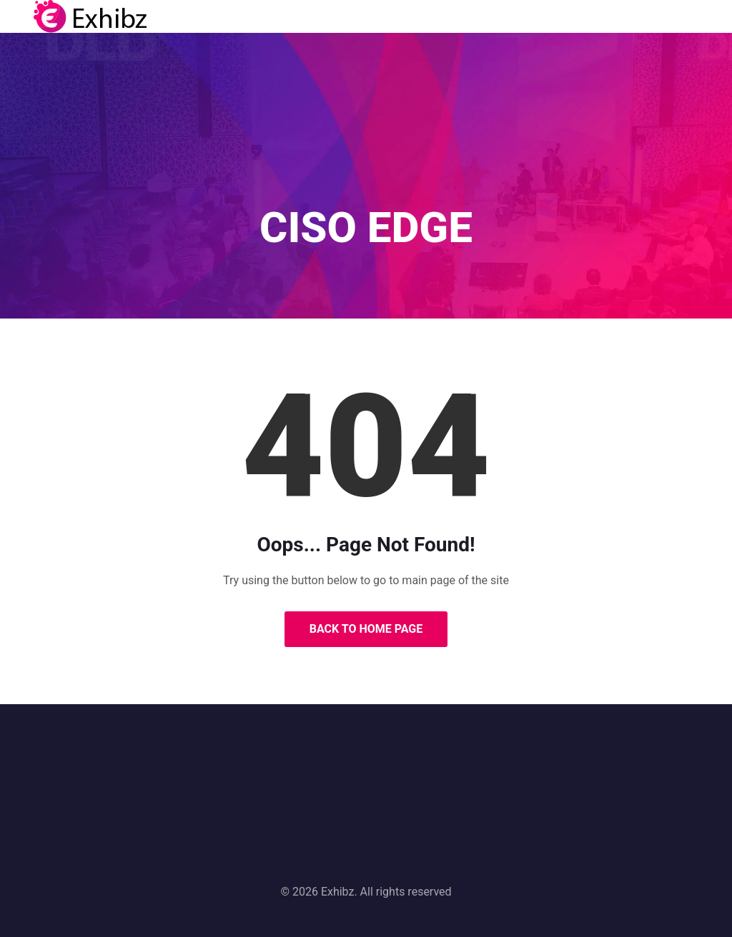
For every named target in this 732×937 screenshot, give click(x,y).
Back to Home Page (366, 629)
